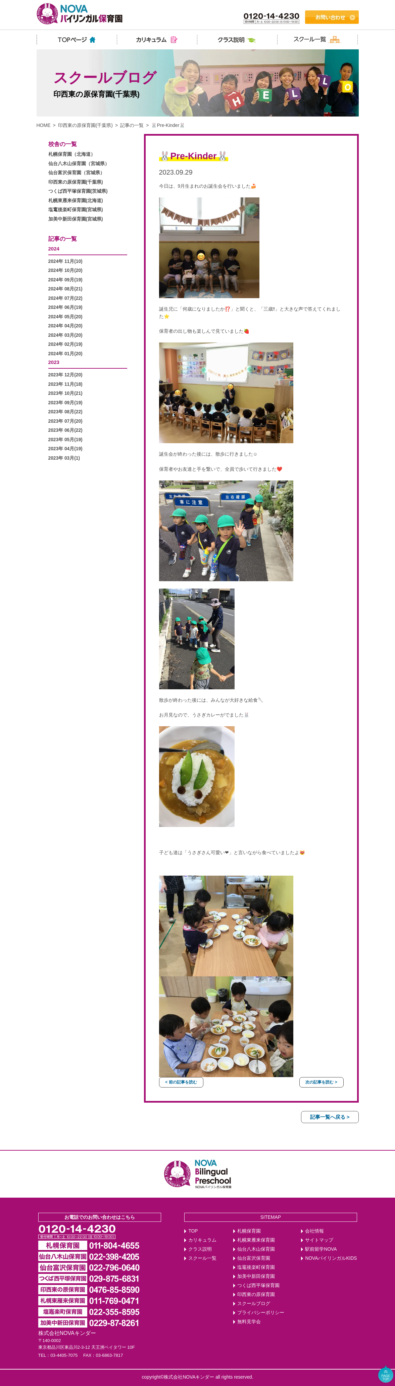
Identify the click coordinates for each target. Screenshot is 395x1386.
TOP (193, 1231)
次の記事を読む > (321, 1082)
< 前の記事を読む (181, 1082)
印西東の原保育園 (256, 1294)
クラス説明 (200, 1249)
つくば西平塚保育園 (258, 1285)
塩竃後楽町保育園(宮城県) (75, 209)
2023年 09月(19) (65, 402)
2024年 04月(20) (65, 325)
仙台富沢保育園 (253, 1258)
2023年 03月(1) (64, 458)
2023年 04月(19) (65, 448)
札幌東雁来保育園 (256, 1240)
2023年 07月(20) (65, 421)
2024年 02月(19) (65, 344)
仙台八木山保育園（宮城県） (78, 163)
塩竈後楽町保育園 (256, 1267)
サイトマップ (319, 1240)
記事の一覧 (132, 125)
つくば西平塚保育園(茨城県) (78, 191)
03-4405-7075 (64, 1355)
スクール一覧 (202, 1258)
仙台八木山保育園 (256, 1249)
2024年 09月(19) (65, 279)
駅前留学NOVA (321, 1249)
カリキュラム (202, 1240)
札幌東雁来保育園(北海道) (75, 200)
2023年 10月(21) (65, 393)
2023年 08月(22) (65, 411)
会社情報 (314, 1231)
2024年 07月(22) (65, 298)
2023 (53, 362)
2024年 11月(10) (65, 261)
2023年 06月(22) (65, 430)
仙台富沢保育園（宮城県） (76, 172)
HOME (44, 125)
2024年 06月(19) (65, 307)
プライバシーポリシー (260, 1312)
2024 (53, 248)
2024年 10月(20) (65, 270)
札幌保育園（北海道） (71, 154)
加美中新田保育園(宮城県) (75, 219)
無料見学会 (249, 1321)
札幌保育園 (249, 1231)
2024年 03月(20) (65, 335)
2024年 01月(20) (65, 353)
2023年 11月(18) (65, 384)
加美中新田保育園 (256, 1276)
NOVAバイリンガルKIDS (331, 1258)
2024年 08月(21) (65, 288)
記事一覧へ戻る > (330, 1117)
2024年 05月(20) (65, 316)
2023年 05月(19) (65, 439)
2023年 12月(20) (65, 374)
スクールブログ (253, 1303)
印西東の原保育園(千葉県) (85, 125)
